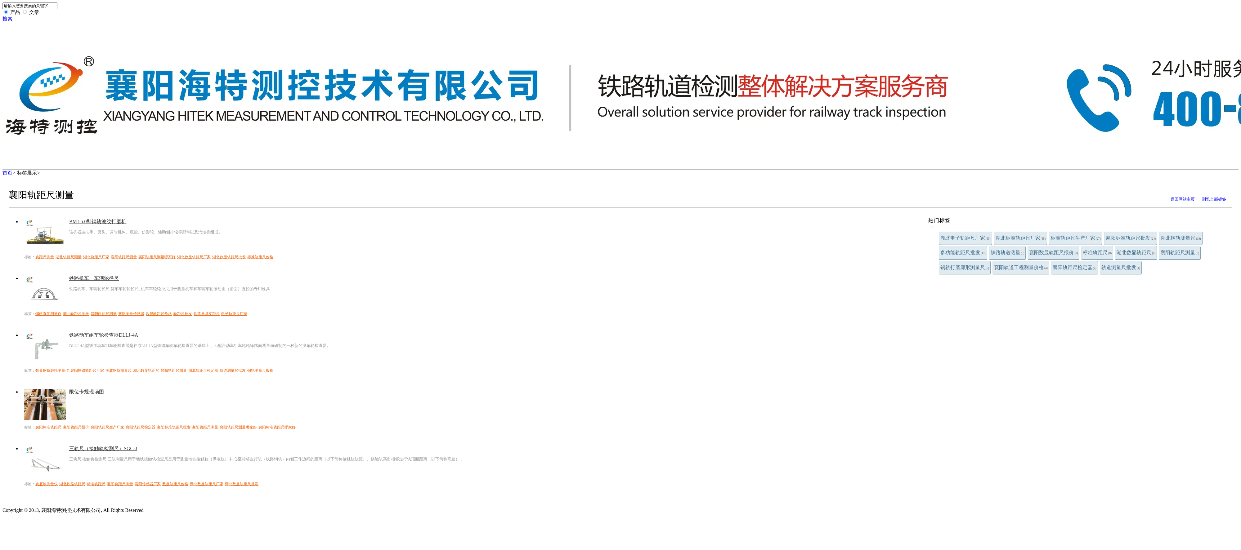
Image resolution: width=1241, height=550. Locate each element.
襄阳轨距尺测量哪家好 (157, 257)
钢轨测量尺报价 (260, 370)
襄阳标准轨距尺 (48, 427)
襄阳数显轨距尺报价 (1053, 252)
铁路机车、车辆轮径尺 (94, 278)
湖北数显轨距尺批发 (229, 257)
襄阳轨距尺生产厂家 (107, 427)
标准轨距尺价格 (260, 257)
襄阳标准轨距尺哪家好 (277, 427)
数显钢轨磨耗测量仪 (52, 370)
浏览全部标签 (1214, 199)
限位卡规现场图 (86, 391)
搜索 (7, 18)
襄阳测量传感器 (131, 314)
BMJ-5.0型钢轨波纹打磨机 (97, 221)
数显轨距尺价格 (159, 314)
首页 (7, 172)
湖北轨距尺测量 (69, 257)
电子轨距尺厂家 (234, 314)
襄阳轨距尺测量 (1179, 252)
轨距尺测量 (44, 257)
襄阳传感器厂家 (148, 484)
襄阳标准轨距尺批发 (1131, 238)
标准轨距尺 (1097, 252)
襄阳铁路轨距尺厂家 (87, 370)
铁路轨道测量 (1007, 252)
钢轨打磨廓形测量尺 (964, 267)
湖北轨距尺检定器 (203, 370)
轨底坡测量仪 (46, 484)
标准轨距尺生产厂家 (1076, 238)
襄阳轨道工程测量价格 (1021, 267)
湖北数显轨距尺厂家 (194, 257)
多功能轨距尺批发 (963, 252)
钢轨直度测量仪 (48, 314)
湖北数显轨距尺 (1136, 252)
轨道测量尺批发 (1120, 267)
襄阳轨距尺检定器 (1074, 267)
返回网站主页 (1183, 199)
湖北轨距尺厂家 (96, 257)
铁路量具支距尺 (207, 314)
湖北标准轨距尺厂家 (1021, 238)
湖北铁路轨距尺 (72, 484)
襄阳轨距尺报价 (76, 427)
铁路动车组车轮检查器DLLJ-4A (103, 335)
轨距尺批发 (182, 314)
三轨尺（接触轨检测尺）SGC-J (103, 448)
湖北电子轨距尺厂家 (965, 238)
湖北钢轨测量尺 (1181, 238)
